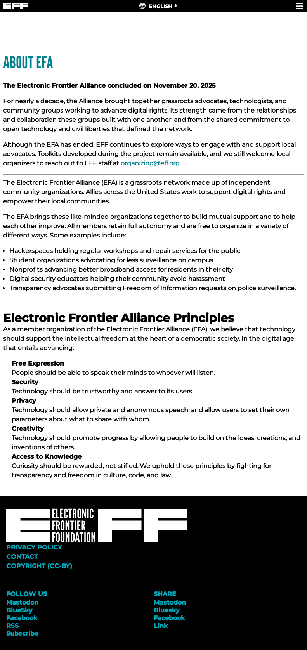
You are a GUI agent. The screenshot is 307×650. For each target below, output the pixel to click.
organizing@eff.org (150, 163)
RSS (12, 625)
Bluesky (167, 610)
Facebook (21, 618)
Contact (22, 556)
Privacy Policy (34, 547)
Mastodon (22, 602)
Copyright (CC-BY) (39, 566)
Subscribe (22, 633)
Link (161, 625)
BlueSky (19, 610)
